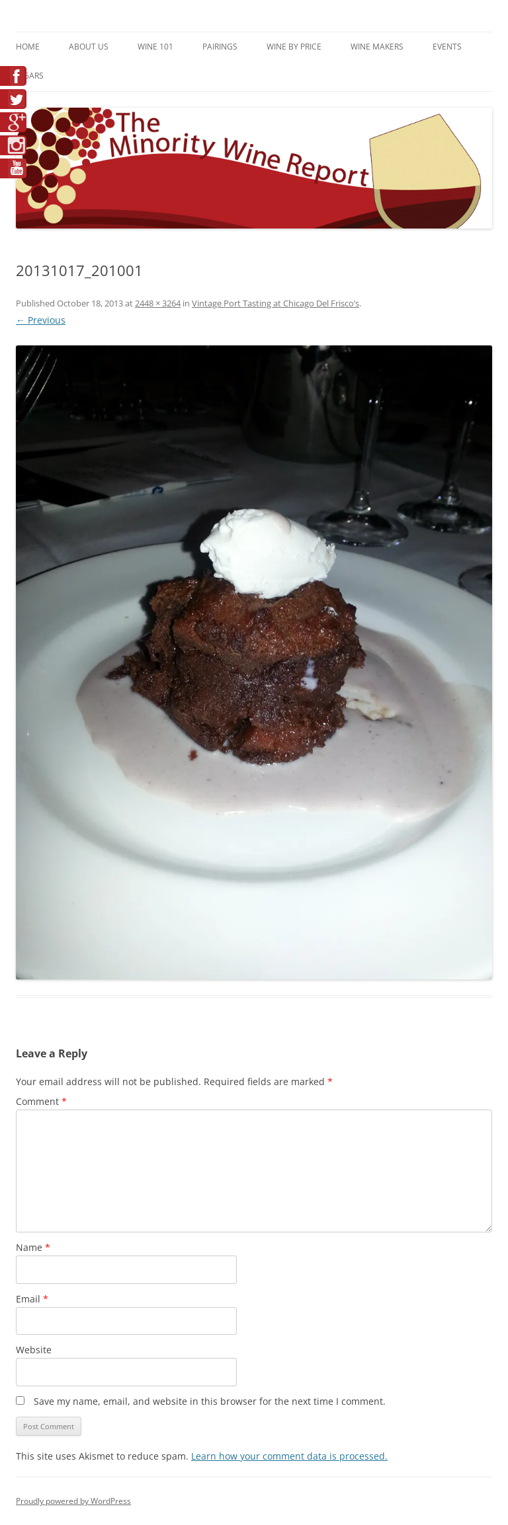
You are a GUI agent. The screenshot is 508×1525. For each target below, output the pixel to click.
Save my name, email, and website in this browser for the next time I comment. (210, 1401)
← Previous (40, 320)
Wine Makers (377, 46)
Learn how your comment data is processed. (289, 1456)
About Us (88, 46)
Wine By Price (294, 46)
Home (28, 46)
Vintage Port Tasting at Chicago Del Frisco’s (275, 303)
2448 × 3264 (158, 303)
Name (33, 1247)
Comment (41, 1101)
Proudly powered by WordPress (73, 1501)
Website (34, 1349)
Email (32, 1299)
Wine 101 (155, 46)
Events (447, 46)
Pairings (219, 46)
